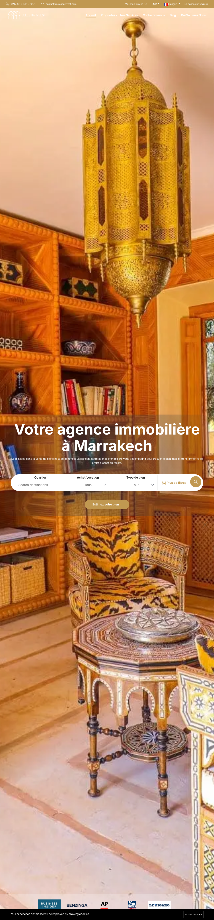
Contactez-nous (154, 15)
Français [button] (171, 4)
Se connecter (192, 3)
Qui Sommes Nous (193, 15)
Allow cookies (193, 914)
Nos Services (129, 15)
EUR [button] (154, 3)
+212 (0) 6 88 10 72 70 (23, 3)
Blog (173, 15)
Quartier (40, 477)
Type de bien (135, 477)
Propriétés (108, 15)
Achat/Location (88, 477)
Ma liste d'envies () (136, 3)
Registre (203, 3)
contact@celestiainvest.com (61, 3)
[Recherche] (195, 481)
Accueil (91, 15)
